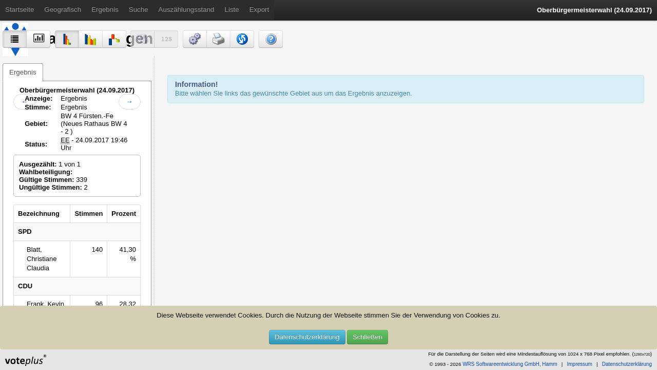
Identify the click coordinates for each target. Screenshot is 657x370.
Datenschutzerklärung (307, 337)
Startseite (19, 9)
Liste (232, 9)
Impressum (579, 364)
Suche (138, 9)
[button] (195, 39)
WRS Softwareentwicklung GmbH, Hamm (509, 364)
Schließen (367, 337)
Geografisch (62, 9)
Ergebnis (105, 9)
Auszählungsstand (187, 9)
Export (259, 9)
